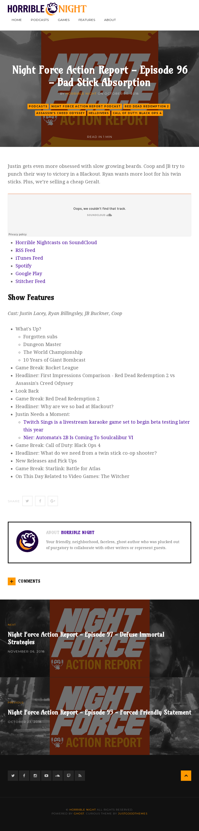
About (110, 20)
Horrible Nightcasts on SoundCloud (56, 242)
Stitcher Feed (30, 281)
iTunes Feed (29, 258)
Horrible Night (81, 93)
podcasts (38, 106)
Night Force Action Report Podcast (86, 106)
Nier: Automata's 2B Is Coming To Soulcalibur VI (78, 437)
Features (87, 20)
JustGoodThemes (132, 813)
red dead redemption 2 (147, 106)
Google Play (29, 273)
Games (63, 20)
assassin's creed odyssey (60, 113)
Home (17, 20)
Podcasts (40, 20)
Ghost (79, 813)
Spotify (23, 265)
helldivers (99, 113)
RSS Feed (25, 250)
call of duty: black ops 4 (137, 113)
